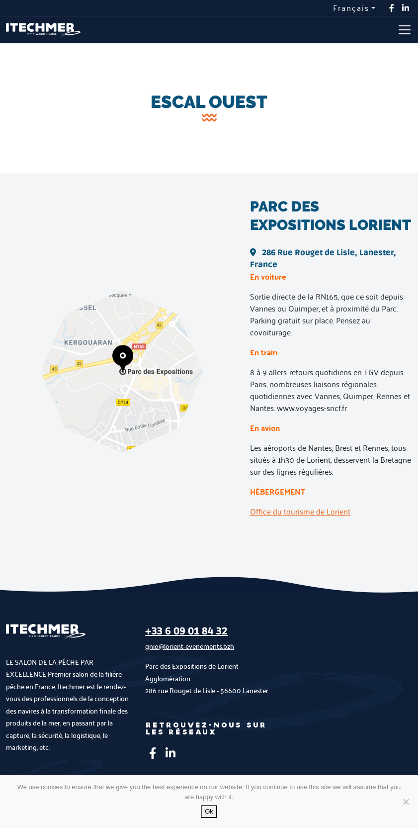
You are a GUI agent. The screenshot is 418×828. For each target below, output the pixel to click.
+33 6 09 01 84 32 (186, 631)
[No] (406, 802)
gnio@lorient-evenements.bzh (189, 646)
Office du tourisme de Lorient (300, 511)
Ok (209, 811)
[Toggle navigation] (404, 29)
